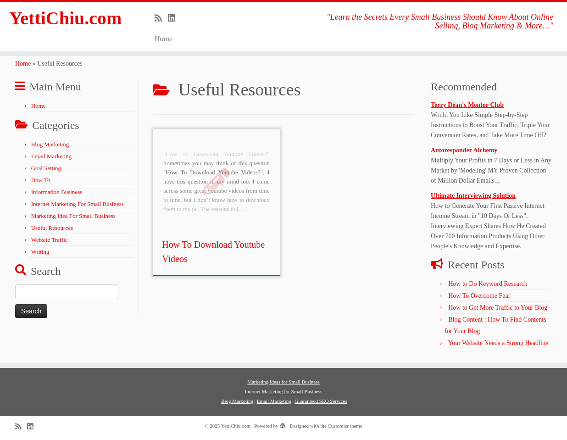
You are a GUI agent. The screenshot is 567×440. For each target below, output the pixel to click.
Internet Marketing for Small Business (283, 391)
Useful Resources (52, 227)
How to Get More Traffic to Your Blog (497, 307)
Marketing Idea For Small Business (73, 215)
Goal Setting (46, 168)
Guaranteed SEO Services (321, 401)
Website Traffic (49, 239)
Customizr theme (345, 426)
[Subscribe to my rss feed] (161, 18)
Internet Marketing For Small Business (77, 204)
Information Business (57, 192)
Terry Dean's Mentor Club (467, 104)
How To (40, 180)
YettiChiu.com (65, 18)
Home (163, 39)
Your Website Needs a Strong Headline (498, 343)
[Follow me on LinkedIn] (174, 18)
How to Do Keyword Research (488, 283)
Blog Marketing (50, 144)
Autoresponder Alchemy (464, 150)
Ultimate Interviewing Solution (473, 195)
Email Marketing (51, 156)
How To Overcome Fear (479, 295)
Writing (40, 251)
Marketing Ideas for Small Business (283, 381)
